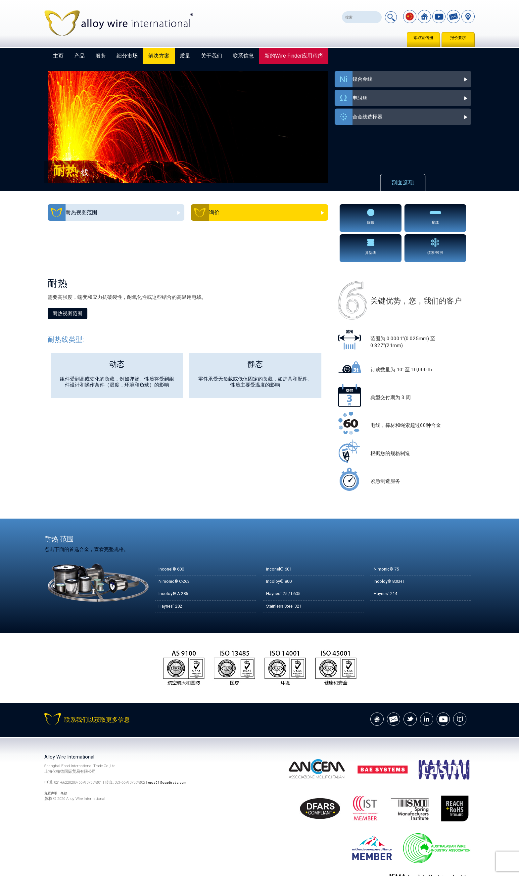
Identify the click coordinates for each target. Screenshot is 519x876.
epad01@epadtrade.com (170, 750)
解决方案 (158, 56)
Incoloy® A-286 (176, 562)
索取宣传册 (423, 37)
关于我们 (211, 56)
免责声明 (52, 761)
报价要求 (458, 37)
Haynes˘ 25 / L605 (287, 562)
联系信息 (243, 56)
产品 (79, 56)
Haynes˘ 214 (388, 562)
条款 (67, 761)
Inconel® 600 (174, 537)
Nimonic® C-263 (177, 549)
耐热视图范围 (67, 281)
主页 (58, 56)
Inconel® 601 (281, 537)
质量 (185, 56)
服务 (100, 56)
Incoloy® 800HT (392, 549)
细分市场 (127, 56)
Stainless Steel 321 (287, 574)
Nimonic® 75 (388, 537)
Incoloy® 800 (281, 549)
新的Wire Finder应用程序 (293, 56)
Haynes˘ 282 (173, 574)
